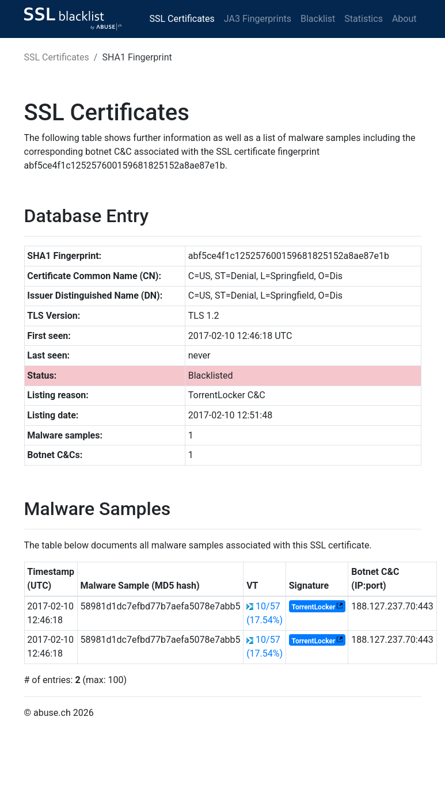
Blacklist (318, 18)
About (404, 18)
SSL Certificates (182, 18)
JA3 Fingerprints (257, 18)
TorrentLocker (313, 607)
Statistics (363, 18)
